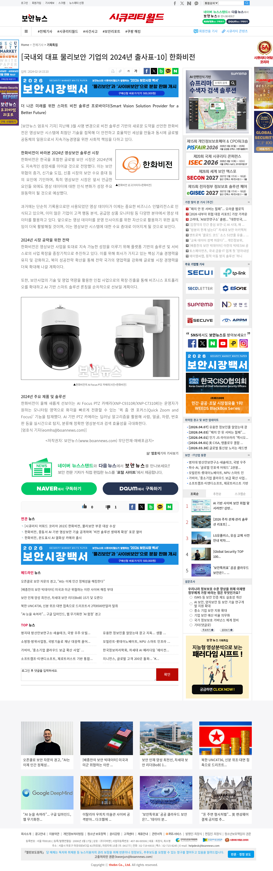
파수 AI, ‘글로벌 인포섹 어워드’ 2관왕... (215, 467)
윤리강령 (115, 834)
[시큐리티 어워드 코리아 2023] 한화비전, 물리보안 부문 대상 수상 (70, 526)
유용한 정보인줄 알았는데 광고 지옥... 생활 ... (134, 633)
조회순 (194, 494)
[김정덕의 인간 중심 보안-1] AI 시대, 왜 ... (216, 224)
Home (25, 45)
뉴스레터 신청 (76, 3)
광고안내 (40, 834)
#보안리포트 (111, 31)
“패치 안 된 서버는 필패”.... (217, 432)
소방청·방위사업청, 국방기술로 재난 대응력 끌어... (56, 641)
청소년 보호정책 (96, 834)
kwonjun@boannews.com (134, 856)
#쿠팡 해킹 (133, 31)
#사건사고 (90, 31)
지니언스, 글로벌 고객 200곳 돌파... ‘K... (131, 658)
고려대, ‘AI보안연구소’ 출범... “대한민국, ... (218, 219)
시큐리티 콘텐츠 (237, 31)
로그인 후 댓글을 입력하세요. (88, 674)
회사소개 (26, 834)
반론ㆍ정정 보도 (241, 854)
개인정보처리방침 (73, 834)
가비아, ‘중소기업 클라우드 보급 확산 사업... (218, 478)
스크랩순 (240, 494)
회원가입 (36, 3)
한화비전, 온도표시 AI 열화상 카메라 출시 (53, 537)
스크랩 (61, 3)
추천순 (217, 494)
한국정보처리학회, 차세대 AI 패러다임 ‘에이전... (136, 650)
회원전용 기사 (208, 31)
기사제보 (49, 3)
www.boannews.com (98, 440)
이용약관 (54, 834)
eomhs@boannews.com (63, 430)
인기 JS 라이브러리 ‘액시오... (218, 437)
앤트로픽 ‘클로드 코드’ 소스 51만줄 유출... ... (219, 235)
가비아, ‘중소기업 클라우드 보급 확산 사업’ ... (52, 650)
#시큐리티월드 (67, 31)
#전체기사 (45, 31)
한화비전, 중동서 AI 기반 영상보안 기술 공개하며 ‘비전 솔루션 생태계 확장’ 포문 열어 (83, 532)
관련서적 (157, 834)
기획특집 (52, 45)
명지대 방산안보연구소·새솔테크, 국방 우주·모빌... (56, 633)
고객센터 (129, 834)
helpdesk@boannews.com (204, 846)
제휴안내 (143, 834)
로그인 (24, 3)
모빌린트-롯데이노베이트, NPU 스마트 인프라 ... (136, 641)
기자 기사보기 (162, 453)
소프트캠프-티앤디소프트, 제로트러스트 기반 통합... (57, 658)
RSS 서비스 (175, 834)
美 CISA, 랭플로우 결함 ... (216, 442)
